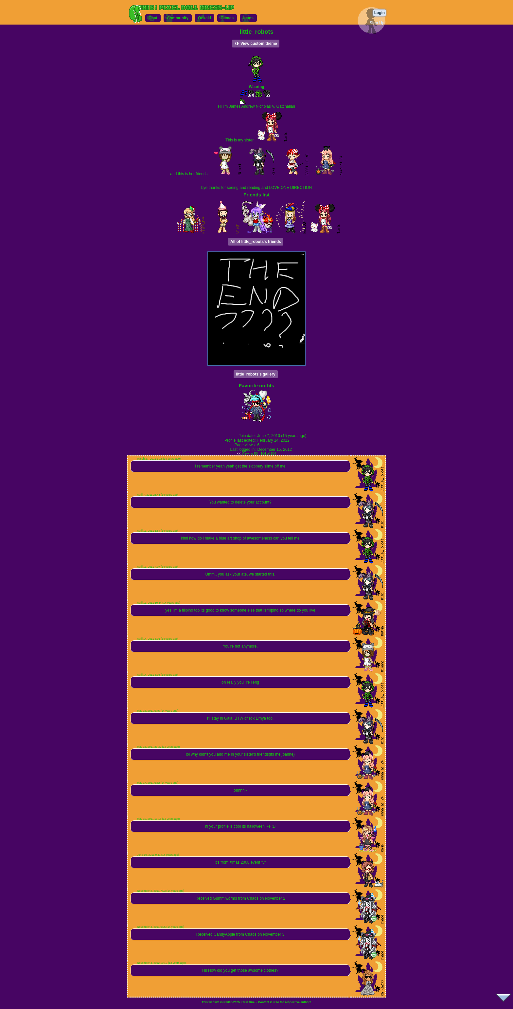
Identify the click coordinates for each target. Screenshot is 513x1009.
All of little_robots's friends (255, 241)
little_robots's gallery (255, 374)
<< (239, 453)
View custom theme (255, 43)
